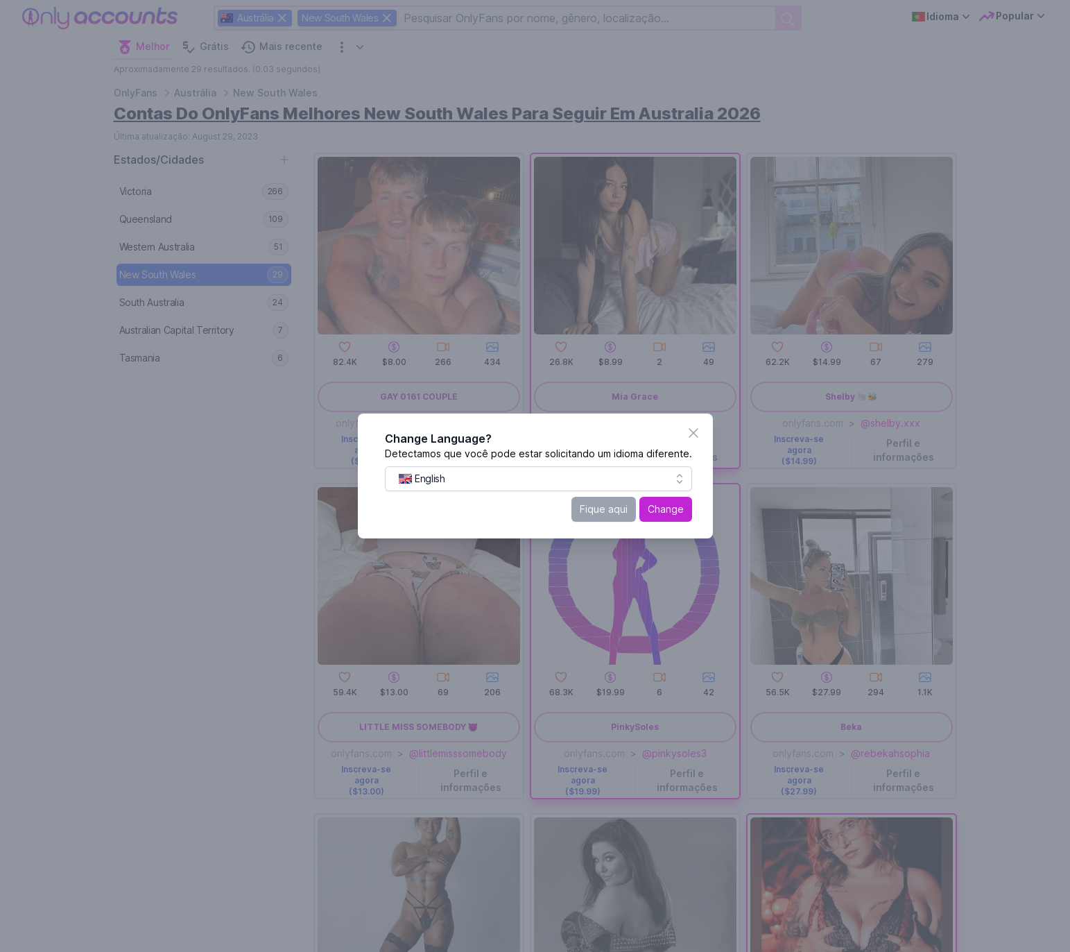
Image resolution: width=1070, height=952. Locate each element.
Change (666, 509)
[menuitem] (422, 478)
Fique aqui (604, 509)
